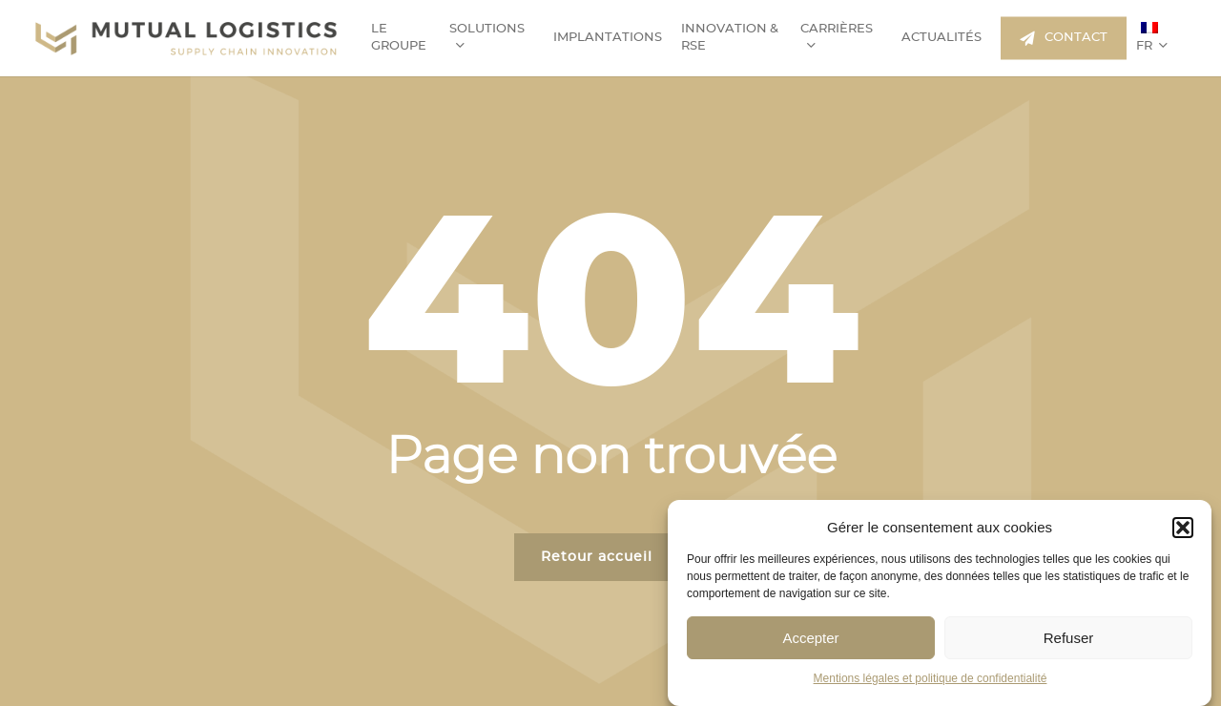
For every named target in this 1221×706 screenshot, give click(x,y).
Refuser (1069, 638)
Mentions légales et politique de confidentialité (930, 678)
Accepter (810, 638)
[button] (1182, 527)
